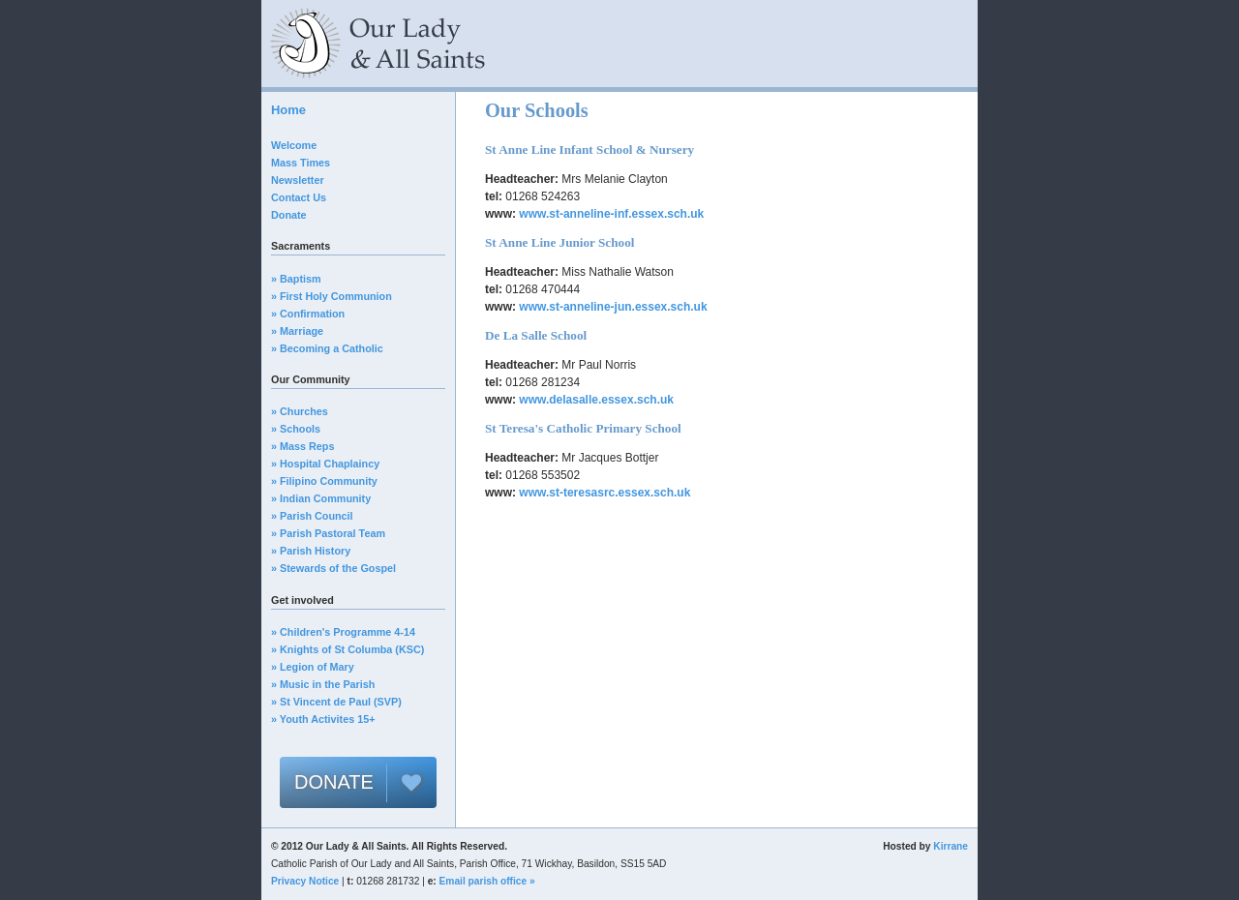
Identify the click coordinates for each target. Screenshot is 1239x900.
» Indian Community (321, 498)
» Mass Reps (302, 446)
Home (288, 110)
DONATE (334, 782)
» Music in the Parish (323, 684)
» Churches (299, 411)
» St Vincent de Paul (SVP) (336, 701)
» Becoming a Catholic (327, 348)
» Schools (295, 429)
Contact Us (298, 197)
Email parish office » (487, 881)
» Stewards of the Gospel (333, 568)
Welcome (294, 145)
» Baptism (296, 279)
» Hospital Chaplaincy (325, 463)
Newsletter (297, 180)
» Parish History (310, 550)
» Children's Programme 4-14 (343, 632)
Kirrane (950, 846)
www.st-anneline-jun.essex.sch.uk (613, 307)
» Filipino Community (324, 481)
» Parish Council (312, 516)
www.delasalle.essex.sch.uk (596, 399)
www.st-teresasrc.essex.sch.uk (604, 492)
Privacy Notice (305, 881)
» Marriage (297, 331)
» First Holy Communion (331, 296)
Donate (289, 215)
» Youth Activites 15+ (323, 719)
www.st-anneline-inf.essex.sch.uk (611, 214)
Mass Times (300, 162)
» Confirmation (308, 313)
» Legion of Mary (312, 667)
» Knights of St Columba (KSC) (347, 649)
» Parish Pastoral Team (328, 533)
